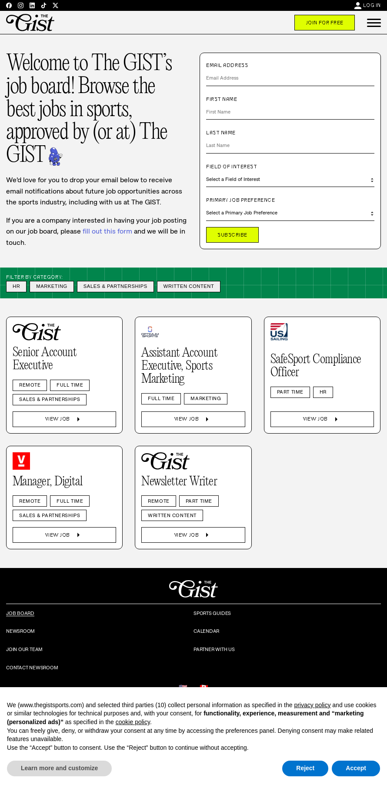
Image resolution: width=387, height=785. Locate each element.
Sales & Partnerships (115, 286)
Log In (372, 5)
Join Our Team (24, 649)
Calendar (206, 631)
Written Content (188, 286)
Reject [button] (305, 768)
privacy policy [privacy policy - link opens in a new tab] (312, 704)
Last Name (221, 132)
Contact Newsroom (32, 668)
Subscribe (232, 234)
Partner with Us (214, 649)
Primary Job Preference (240, 200)
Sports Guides (212, 613)
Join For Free (325, 22)
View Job (64, 419)
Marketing (51, 286)
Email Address (227, 65)
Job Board (20, 613)
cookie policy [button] (133, 721)
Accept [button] (356, 768)
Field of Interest (231, 166)
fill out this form (107, 231)
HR (16, 286)
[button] (374, 23)
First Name (221, 99)
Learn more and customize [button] (59, 768)
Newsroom (20, 631)
